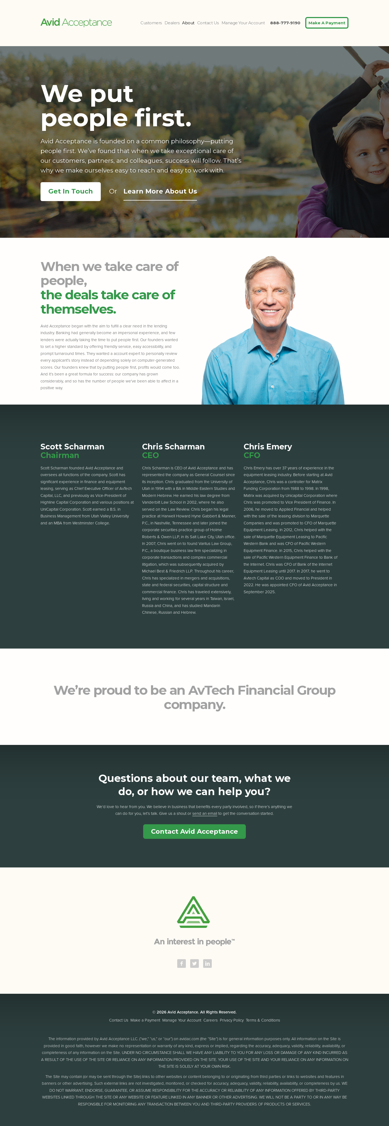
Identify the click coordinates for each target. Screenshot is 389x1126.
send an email (204, 813)
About (188, 22)
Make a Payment (145, 1020)
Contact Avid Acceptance (194, 831)
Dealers (172, 22)
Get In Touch (70, 191)
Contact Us (208, 22)
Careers (210, 1020)
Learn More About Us (160, 191)
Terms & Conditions (263, 1020)
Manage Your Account (243, 22)
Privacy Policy (232, 1020)
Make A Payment (326, 22)
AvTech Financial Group (262, 690)
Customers (151, 22)
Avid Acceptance (76, 23)
